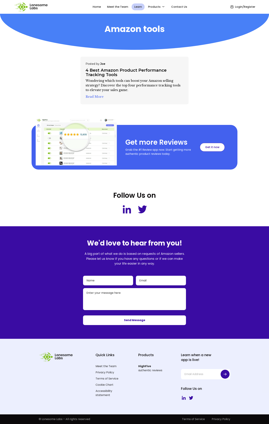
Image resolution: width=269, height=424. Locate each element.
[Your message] (134, 299)
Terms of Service (107, 379)
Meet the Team (117, 7)
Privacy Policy (105, 372)
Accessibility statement (104, 393)
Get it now (212, 147)
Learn (138, 7)
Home (97, 7)
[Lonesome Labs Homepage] (32, 7)
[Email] (161, 280)
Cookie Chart (104, 385)
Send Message (134, 320)
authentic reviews (154, 368)
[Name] (108, 280)
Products (154, 7)
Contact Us (179, 7)
